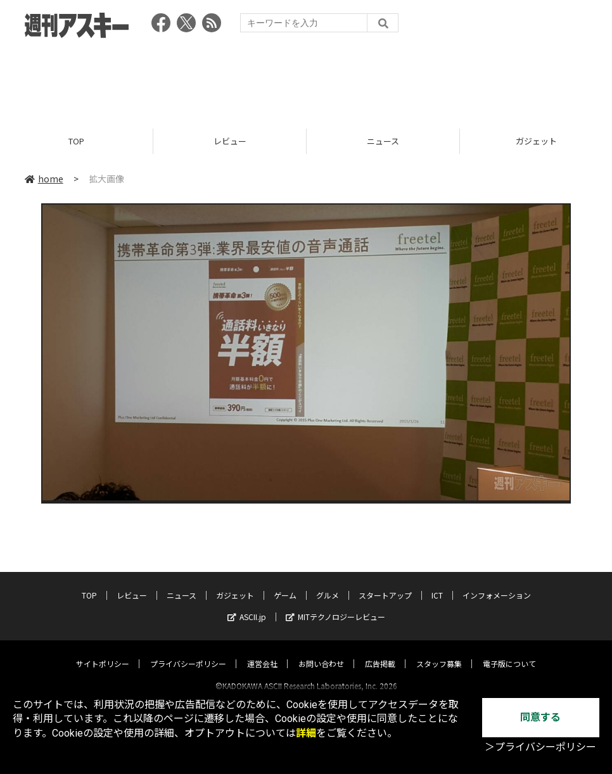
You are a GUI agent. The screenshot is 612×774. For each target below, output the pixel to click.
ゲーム (285, 583)
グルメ (327, 583)
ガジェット (235, 583)
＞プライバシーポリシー (540, 747)
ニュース (383, 141)
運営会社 (262, 652)
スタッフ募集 (439, 652)
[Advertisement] (306, 79)
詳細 (306, 733)
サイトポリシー (102, 652)
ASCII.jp (246, 605)
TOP (76, 141)
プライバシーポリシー (188, 652)
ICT (437, 583)
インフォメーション (496, 583)
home (44, 178)
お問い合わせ (321, 652)
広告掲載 (380, 652)
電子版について (509, 652)
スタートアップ (385, 583)
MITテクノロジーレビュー (335, 605)
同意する (540, 717)
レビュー (230, 141)
